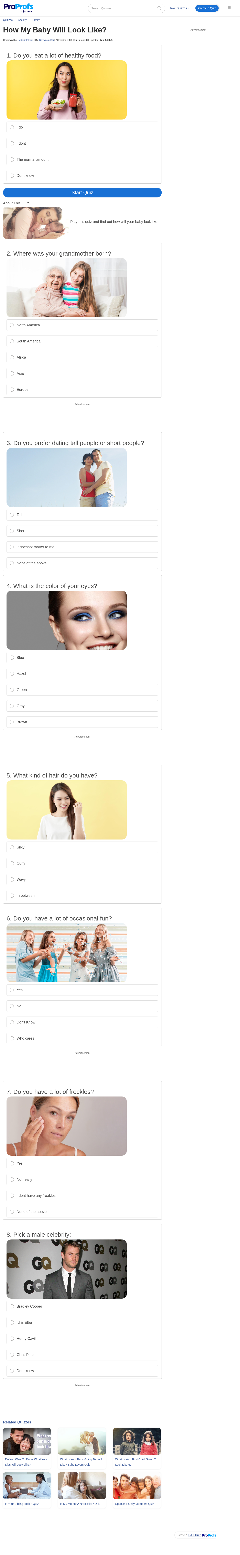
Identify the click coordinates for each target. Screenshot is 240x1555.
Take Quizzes (179, 8)
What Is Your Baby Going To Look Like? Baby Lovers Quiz (81, 1462)
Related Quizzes (17, 1422)
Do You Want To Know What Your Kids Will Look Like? (26, 1462)
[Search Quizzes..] (126, 8)
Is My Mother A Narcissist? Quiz (80, 1503)
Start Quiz (82, 192)
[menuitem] (179, 9)
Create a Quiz (207, 8)
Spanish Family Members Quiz (134, 1503)
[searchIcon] (159, 8)
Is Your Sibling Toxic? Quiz (22, 1503)
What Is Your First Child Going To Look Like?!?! (136, 1462)
